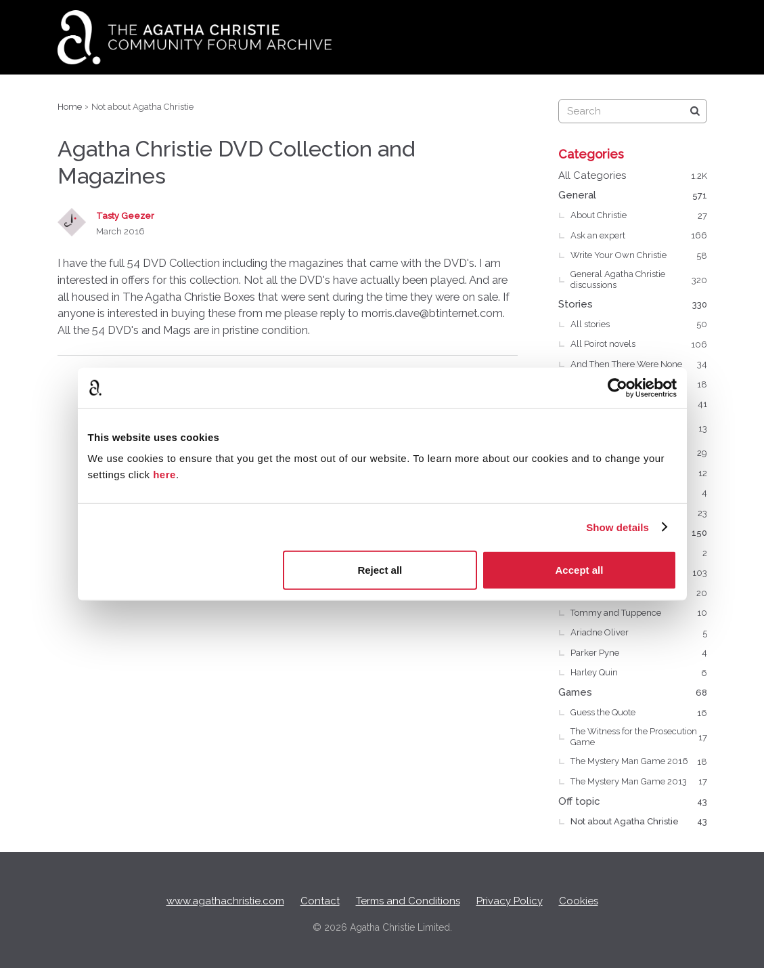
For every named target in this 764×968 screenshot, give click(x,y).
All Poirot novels (638, 345)
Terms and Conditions (408, 901)
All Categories (632, 176)
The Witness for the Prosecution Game (638, 736)
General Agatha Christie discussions (638, 279)
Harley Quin (638, 673)
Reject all (379, 570)
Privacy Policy (509, 901)
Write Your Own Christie (638, 256)
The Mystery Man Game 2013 (638, 781)
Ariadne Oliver (638, 633)
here (164, 474)
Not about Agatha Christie (638, 821)
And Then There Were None (638, 364)
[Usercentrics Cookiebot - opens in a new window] (617, 387)
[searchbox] (632, 111)
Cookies (578, 901)
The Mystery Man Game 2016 (638, 762)
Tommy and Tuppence (638, 613)
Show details (617, 526)
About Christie (638, 216)
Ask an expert (638, 236)
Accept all (580, 570)
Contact (320, 901)
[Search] (695, 111)
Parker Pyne (638, 653)
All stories (638, 324)
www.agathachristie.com (225, 901)
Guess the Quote (638, 713)
